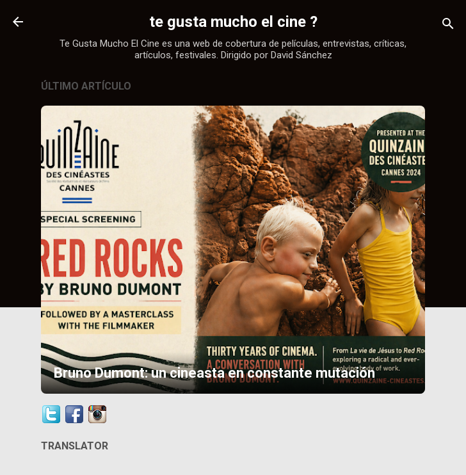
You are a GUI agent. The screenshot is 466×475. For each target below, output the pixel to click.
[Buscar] (448, 25)
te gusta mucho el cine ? (233, 22)
